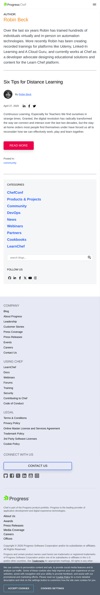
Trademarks (38, 560)
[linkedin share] (24, 106)
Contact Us (10, 352)
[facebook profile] (20, 278)
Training (8, 388)
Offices (8, 538)
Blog (6, 311)
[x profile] (25, 278)
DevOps (14, 213)
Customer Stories (14, 326)
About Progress (13, 316)
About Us (9, 516)
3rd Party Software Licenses (20, 438)
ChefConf (15, 193)
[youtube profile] (30, 278)
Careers (8, 347)
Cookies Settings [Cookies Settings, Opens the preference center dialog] (52, 588)
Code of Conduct (14, 403)
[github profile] (9, 278)
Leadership (10, 321)
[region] (50, 579)
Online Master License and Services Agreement (32, 428)
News (11, 220)
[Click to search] (89, 257)
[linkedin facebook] (29, 106)
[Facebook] (12, 476)
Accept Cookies (18, 588)
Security (8, 393)
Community (17, 206)
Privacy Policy (12, 423)
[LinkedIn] (25, 476)
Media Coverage (14, 530)
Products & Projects (24, 199)
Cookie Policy (12, 443)
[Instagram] (37, 476)
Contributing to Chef (15, 398)
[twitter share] (34, 106)
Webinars (15, 226)
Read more (19, 145)
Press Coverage (13, 331)
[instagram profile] (35, 278)
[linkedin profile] (14, 278)
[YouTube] (31, 476)
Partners (14, 233)
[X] (18, 476)
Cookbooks (16, 240)
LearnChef (16, 246)
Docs (7, 372)
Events (8, 342)
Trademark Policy (14, 433)
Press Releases (13, 337)
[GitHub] (6, 476)
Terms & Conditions (15, 418)
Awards (8, 521)
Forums (8, 382)
